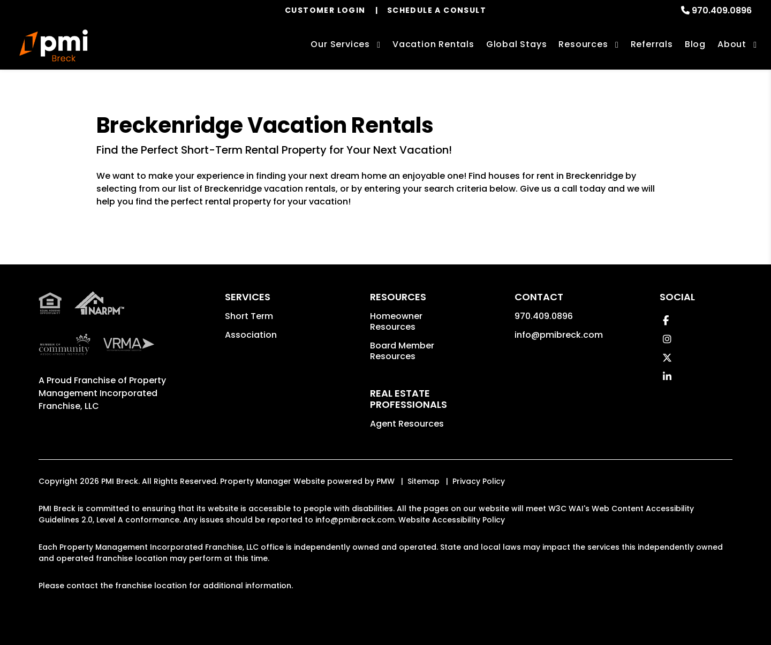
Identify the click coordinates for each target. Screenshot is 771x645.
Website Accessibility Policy (451, 519)
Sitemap (423, 481)
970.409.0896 (722, 10)
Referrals (652, 44)
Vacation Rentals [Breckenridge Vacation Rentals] (433, 44)
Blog (695, 44)
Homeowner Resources (396, 321)
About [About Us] (731, 44)
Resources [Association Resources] (583, 44)
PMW (385, 481)
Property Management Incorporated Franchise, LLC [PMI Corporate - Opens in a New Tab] (102, 393)
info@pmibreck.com (559, 335)
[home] (53, 45)
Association (251, 335)
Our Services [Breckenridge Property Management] (340, 44)
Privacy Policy (478, 481)
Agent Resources (407, 424)
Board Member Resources (402, 350)
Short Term (249, 316)
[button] (666, 320)
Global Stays (516, 44)
